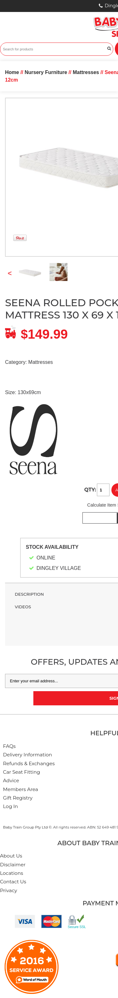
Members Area (20, 789)
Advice (11, 780)
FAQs (9, 746)
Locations (11, 873)
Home (12, 72)
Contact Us (13, 882)
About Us (11, 856)
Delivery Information (27, 755)
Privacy (8, 890)
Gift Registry (18, 798)
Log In (10, 806)
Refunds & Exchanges (29, 763)
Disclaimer (12, 865)
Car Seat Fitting (21, 772)
